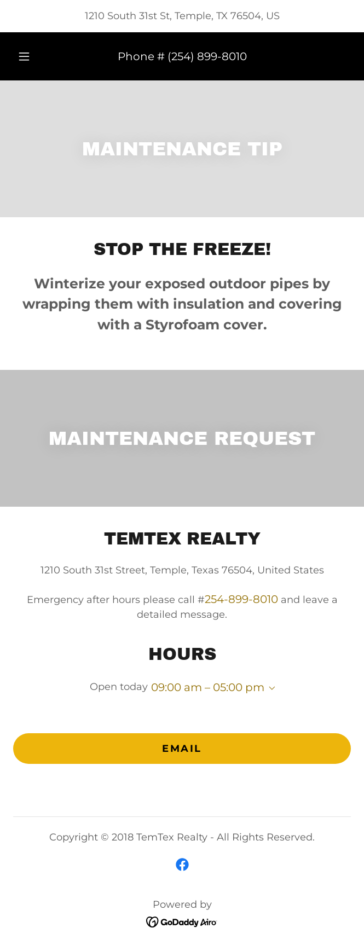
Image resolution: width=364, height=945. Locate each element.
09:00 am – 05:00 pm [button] (207, 687)
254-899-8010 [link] (241, 599)
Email (182, 749)
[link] (182, 865)
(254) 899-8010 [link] (207, 56)
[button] (28, 56)
